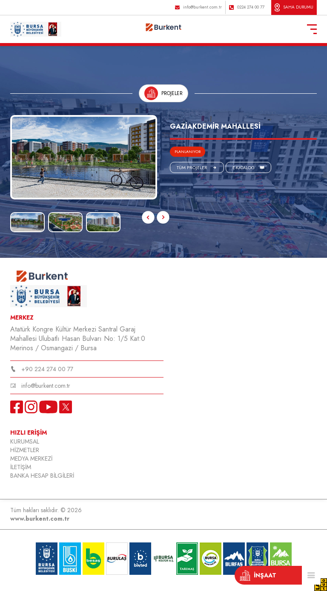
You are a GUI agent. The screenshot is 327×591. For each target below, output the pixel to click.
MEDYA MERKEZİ (31, 458)
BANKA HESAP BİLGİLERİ (42, 475)
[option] (83, 157)
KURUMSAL (24, 441)
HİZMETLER (24, 450)
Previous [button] (148, 217)
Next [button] (17, 208)
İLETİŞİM (20, 467)
